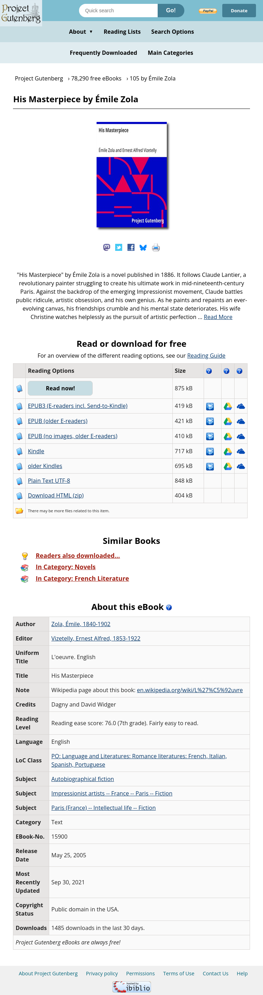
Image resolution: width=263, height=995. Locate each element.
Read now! (60, 388)
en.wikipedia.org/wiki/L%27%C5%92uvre (190, 690)
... (215, 317)
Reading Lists (122, 31)
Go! (171, 10)
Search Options (172, 31)
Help (242, 973)
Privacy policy (102, 973)
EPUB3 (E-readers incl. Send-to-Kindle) (77, 406)
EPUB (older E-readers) (57, 421)
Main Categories (170, 53)
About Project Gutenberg (48, 973)
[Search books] (118, 10)
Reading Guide (206, 355)
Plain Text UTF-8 (49, 481)
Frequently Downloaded (103, 53)
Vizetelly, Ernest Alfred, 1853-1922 (95, 638)
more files (63, 510)
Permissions (140, 973)
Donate (239, 10)
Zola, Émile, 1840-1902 (80, 624)
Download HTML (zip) (56, 495)
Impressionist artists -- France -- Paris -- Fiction (111, 793)
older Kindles (45, 466)
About (81, 31)
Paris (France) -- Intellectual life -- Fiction (103, 808)
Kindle (36, 451)
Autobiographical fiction (82, 779)
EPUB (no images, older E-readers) (72, 436)
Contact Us (215, 973)
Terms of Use (179, 973)
